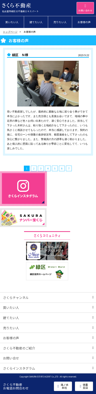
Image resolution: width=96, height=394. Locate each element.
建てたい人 (48, 317)
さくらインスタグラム (48, 368)
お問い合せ (48, 358)
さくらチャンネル (48, 297)
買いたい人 (48, 307)
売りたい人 (48, 327)
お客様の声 (48, 337)
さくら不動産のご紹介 (48, 348)
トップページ (10, 31)
